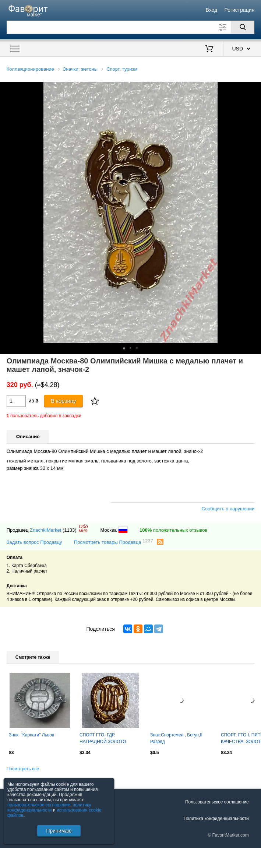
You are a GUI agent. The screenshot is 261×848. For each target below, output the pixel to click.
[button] (254, 88)
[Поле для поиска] (131, 27)
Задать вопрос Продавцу (34, 542)
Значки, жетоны (80, 69)
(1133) (70, 530)
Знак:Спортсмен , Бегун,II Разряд (176, 738)
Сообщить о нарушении (227, 508)
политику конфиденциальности (49, 807)
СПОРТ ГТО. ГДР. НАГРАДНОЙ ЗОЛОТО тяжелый (103, 739)
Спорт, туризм (121, 69)
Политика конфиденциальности (216, 818)
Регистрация (239, 10)
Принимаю (58, 831)
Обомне (83, 528)
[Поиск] (242, 27)
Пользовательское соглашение (217, 802)
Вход (212, 10)
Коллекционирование (30, 69)
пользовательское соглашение (38, 804)
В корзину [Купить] (63, 401)
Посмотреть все (23, 768)
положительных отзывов (173, 530)
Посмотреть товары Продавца (113, 542)
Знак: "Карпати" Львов (31, 735)
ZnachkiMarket (45, 530)
